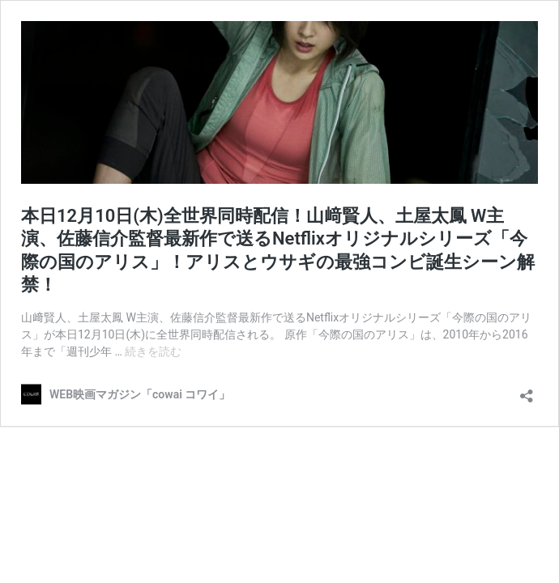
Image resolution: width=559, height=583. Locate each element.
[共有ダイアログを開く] (526, 390)
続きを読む (153, 351)
